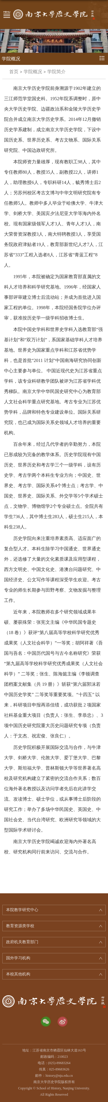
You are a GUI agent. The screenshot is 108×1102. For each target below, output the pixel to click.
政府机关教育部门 (22, 942)
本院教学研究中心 (22, 910)
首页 (13, 71)
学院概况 (33, 71)
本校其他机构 (18, 974)
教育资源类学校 (20, 926)
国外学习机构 (18, 958)
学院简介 (56, 71)
